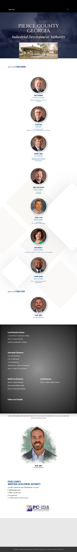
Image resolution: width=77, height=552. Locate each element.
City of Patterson (13, 362)
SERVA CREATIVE (58, 549)
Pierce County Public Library (50, 382)
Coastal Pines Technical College (19, 336)
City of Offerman (13, 359)
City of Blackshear (14, 356)
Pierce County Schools (15, 339)
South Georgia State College (17, 342)
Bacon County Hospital (15, 382)
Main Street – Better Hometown (18, 365)
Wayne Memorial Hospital (16, 389)
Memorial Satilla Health (16, 385)
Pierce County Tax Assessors (17, 368)
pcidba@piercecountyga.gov (18, 498)
